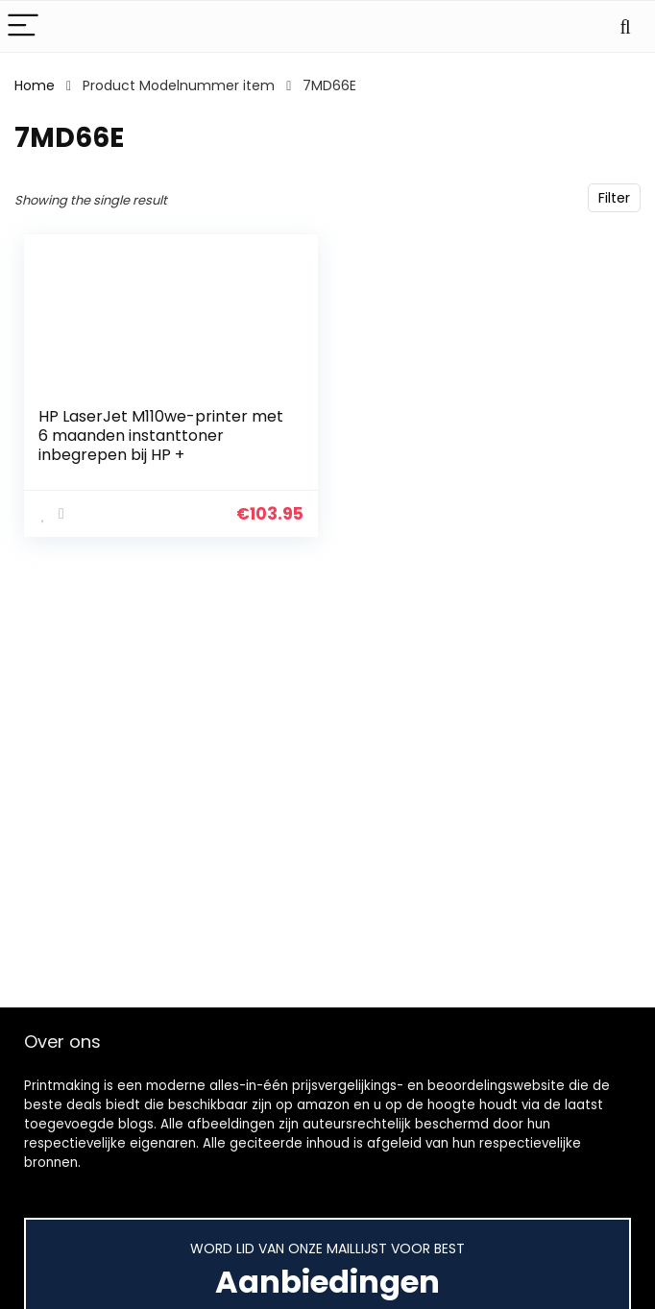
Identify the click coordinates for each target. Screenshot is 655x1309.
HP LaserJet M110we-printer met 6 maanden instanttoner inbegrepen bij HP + (160, 435)
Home (34, 85)
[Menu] (23, 26)
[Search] (625, 26)
